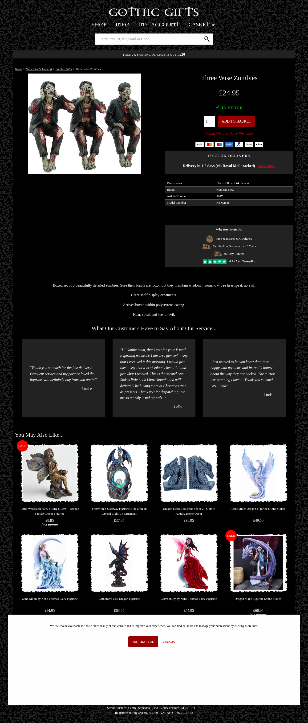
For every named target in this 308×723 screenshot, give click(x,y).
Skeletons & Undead (39, 69)
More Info (169, 641)
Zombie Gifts (64, 69)
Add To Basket (236, 121)
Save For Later (242, 134)
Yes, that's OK (143, 641)
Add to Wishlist (216, 134)
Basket (202, 25)
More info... (267, 166)
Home (18, 69)
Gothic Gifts (154, 13)
